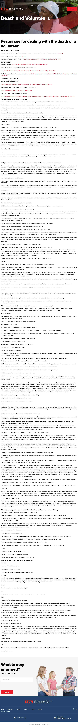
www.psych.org (59, 53)
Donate (72, 9)
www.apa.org (23, 56)
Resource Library (39, 5)
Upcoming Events (34, 12)
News (51, 5)
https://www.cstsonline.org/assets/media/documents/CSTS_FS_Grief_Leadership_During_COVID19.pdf (26, 84)
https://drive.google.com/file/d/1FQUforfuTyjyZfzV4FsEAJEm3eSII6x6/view (42, 59)
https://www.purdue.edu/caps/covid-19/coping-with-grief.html (16, 90)
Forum (47, 5)
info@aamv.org (21, 717)
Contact (57, 5)
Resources (10, 709)
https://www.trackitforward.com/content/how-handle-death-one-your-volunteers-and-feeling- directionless (28, 70)
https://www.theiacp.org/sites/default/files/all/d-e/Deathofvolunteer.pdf (29, 64)
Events (40, 709)
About (31, 5)
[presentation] (10, 686)
